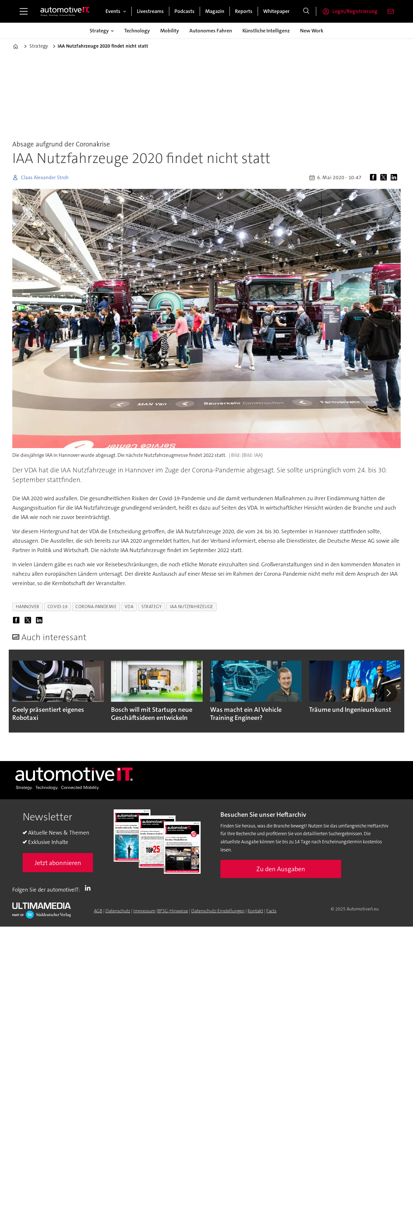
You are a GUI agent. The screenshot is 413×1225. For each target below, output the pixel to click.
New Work (311, 30)
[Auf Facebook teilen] (374, 177)
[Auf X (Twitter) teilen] (385, 177)
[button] (388, 693)
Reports (243, 11)
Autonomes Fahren (210, 30)
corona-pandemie (96, 606)
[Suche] (306, 11)
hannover (27, 606)
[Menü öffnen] (23, 11)
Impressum (144, 911)
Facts (271, 911)
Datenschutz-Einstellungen (217, 911)
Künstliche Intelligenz (266, 30)
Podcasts (184, 11)
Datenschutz (118, 911)
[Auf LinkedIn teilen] (395, 177)
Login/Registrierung (354, 11)
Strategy (99, 30)
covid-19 (57, 606)
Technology (137, 30)
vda (129, 606)
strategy (151, 606)
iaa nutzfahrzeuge (191, 606)
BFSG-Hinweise (173, 911)
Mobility (169, 30)
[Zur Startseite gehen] (65, 11)
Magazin (214, 11)
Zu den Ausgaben (280, 869)
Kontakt (255, 911)
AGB (98, 911)
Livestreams (150, 11)
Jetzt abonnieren (58, 863)
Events (113, 11)
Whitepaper (276, 11)
